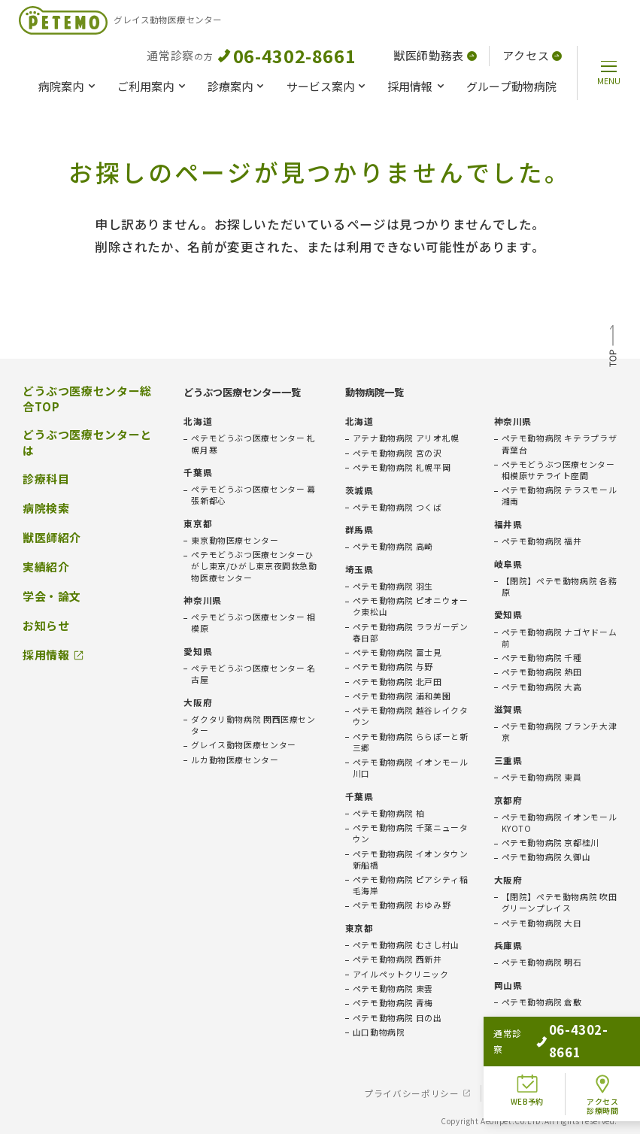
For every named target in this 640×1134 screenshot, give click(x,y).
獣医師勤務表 (434, 55)
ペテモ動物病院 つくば (397, 507)
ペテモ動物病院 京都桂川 (550, 842)
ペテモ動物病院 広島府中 (550, 1042)
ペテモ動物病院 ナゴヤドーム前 (559, 637)
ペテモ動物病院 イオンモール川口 (411, 768)
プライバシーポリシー (411, 1093)
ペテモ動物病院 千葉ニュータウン (411, 833)
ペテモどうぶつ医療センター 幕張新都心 (253, 495)
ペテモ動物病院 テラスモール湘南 (559, 495)
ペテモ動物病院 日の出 (397, 1017)
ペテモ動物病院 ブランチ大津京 (559, 731)
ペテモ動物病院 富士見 (397, 652)
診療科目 (46, 479)
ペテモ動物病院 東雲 (393, 988)
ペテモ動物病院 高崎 (393, 546)
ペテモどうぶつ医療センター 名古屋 (253, 674)
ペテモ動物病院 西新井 (397, 959)
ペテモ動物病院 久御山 (546, 857)
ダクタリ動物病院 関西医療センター (253, 725)
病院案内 (60, 86)
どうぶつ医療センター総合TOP (87, 399)
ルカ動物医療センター (234, 760)
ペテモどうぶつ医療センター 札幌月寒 (253, 443)
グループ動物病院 (511, 86)
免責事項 (509, 1093)
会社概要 (577, 1093)
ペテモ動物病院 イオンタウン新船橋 (411, 859)
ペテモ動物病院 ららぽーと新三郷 (411, 742)
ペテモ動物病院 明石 (542, 962)
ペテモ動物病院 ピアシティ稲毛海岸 (411, 885)
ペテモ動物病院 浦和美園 (401, 696)
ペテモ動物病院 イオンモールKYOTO (559, 822)
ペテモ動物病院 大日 (542, 923)
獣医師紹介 (52, 537)
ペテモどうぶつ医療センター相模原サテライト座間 (558, 470)
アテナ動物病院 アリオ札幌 (406, 438)
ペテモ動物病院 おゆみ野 (401, 905)
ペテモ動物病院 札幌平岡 (401, 467)
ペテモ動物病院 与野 (393, 666)
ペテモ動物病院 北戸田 (397, 681)
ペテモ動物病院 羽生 (393, 586)
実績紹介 (46, 567)
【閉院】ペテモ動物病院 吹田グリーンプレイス (559, 902)
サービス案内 (320, 86)
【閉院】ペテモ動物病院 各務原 (559, 586)
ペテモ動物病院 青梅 (393, 1002)
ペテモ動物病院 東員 (542, 777)
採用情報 (409, 86)
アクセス (532, 55)
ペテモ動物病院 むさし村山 (406, 945)
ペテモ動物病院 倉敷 (542, 1002)
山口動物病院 (379, 1032)
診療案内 (230, 86)
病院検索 (46, 508)
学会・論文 (52, 596)
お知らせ (46, 625)
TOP (612, 348)
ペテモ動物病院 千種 (542, 657)
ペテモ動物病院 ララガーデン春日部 (411, 632)
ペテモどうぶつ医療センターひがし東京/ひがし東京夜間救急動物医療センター (254, 566)
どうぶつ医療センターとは (87, 442)
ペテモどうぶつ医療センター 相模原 (253, 622)
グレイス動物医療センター (243, 744)
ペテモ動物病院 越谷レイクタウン (411, 716)
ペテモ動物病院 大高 (542, 687)
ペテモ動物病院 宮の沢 (397, 453)
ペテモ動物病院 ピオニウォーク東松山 (411, 606)
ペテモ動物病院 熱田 (542, 672)
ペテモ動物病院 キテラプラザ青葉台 (559, 443)
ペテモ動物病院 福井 (542, 541)
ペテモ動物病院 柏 (389, 813)
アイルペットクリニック (401, 974)
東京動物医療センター (234, 540)
